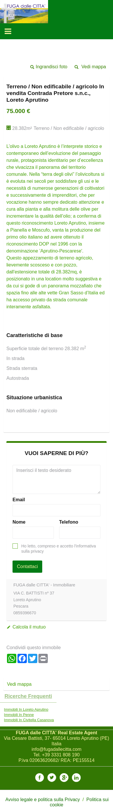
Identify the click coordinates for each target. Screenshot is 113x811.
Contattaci (27, 566)
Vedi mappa (93, 66)
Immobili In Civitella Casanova (29, 720)
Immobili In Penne (19, 714)
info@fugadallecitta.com (57, 749)
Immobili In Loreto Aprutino (26, 709)
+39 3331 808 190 (61, 754)
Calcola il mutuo (29, 626)
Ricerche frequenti (28, 696)
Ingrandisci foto (52, 66)
